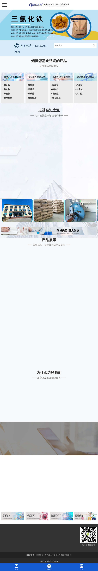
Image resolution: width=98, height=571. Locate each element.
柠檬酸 (79, 85)
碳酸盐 (55, 85)
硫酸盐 (31, 89)
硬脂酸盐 (32, 98)
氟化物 (7, 89)
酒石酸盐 (56, 98)
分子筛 (79, 89)
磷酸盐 (31, 85)
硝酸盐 (55, 89)
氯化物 (7, 85)
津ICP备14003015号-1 (49, 561)
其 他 (79, 94)
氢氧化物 (8, 98)
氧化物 (7, 94)
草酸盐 (55, 94)
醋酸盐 (31, 94)
